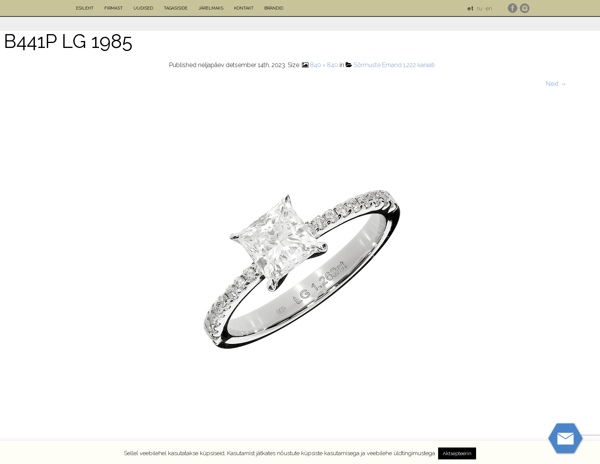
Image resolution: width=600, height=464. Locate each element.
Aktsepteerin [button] (457, 453)
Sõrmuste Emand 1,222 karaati (394, 65)
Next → (556, 83)
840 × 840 (324, 65)
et (470, 8)
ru (479, 8)
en (489, 8)
